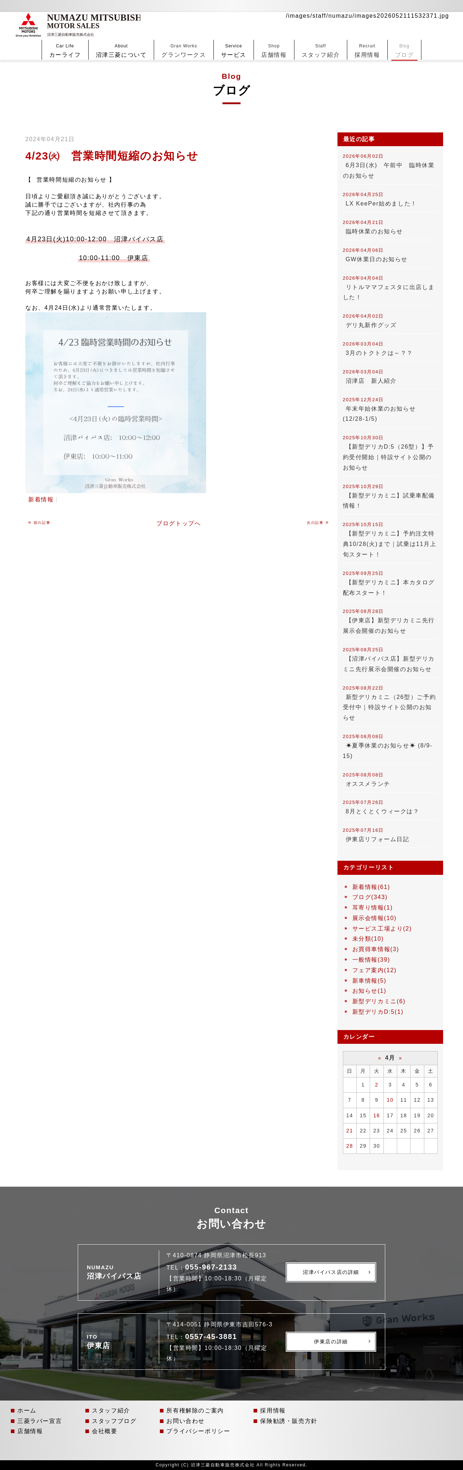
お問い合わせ (185, 1421)
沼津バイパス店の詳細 (331, 1272)
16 (376, 1115)
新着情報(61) (371, 887)
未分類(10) (368, 939)
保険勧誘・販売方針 (288, 1421)
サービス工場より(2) (382, 928)
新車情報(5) (369, 981)
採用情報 (367, 37)
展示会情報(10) (374, 918)
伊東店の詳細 (331, 1341)
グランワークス (183, 37)
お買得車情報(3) (375, 949)
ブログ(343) (370, 897)
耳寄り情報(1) (372, 908)
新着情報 (41, 499)
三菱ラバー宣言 (39, 1421)
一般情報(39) (371, 960)
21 (349, 1131)
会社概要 (104, 1431)
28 (349, 1146)
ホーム (27, 1410)
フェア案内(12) (374, 970)
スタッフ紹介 (321, 37)
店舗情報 (273, 37)
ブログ (404, 37)
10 (390, 1100)
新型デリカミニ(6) (379, 1001)
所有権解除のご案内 (195, 1410)
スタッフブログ (114, 1421)
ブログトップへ (178, 523)
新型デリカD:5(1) (378, 1012)
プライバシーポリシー (198, 1431)
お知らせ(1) (369, 991)
